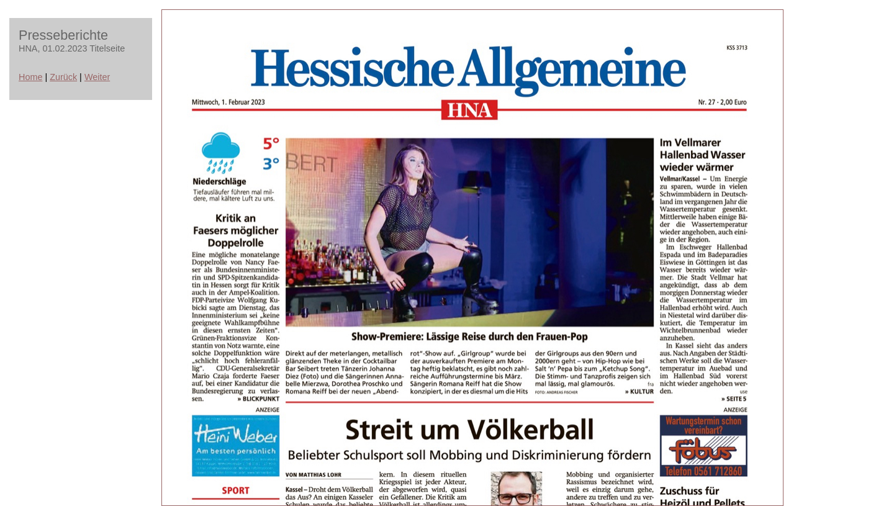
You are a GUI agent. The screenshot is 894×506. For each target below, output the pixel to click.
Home (30, 77)
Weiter (97, 77)
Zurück (63, 77)
